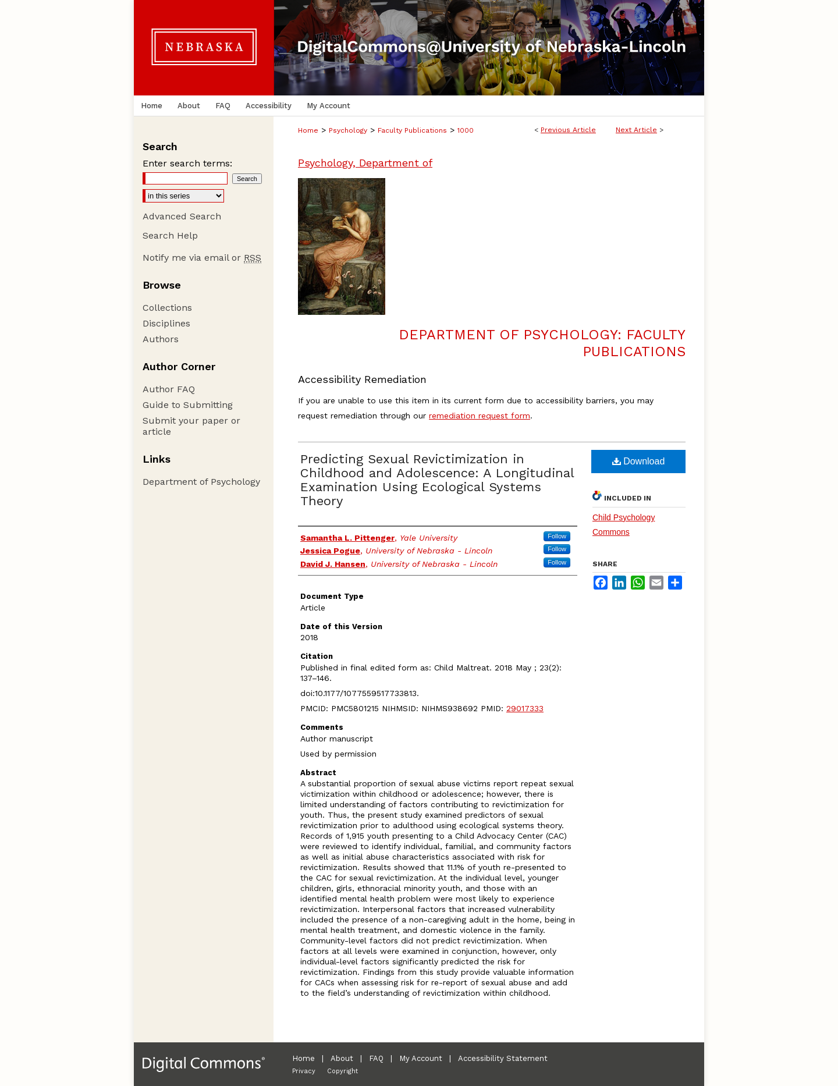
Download (638, 461)
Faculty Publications (412, 130)
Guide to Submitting (188, 404)
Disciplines (166, 323)
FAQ (376, 1058)
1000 (465, 130)
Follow (557, 536)
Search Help (170, 235)
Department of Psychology (201, 481)
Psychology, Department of (365, 163)
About (342, 1058)
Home (308, 130)
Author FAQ (169, 389)
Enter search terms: (187, 163)
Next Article (636, 130)
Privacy (303, 1071)
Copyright (342, 1071)
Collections (167, 307)
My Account (420, 1058)
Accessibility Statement (503, 1058)
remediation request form (479, 415)
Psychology (348, 130)
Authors (161, 339)
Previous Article (568, 130)
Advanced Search (182, 216)
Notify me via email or (202, 257)
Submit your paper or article (191, 426)
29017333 (525, 708)
